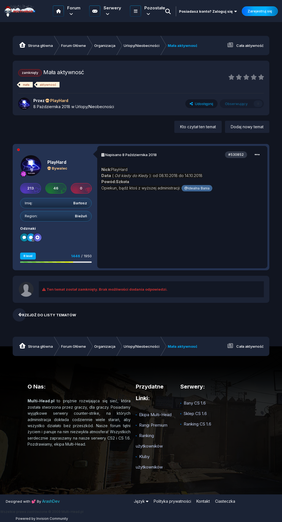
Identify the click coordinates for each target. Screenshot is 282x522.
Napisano (131, 154)
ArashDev (51, 501)
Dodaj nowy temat (247, 126)
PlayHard (56, 162)
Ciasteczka (225, 501)
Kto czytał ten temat (198, 126)
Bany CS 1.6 (195, 403)
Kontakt (203, 501)
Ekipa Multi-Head (155, 414)
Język (141, 501)
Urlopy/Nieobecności (94, 106)
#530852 (236, 154)
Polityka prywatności (172, 501)
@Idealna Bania (197, 188)
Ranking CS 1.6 (197, 424)
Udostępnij (201, 103)
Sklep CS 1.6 (195, 413)
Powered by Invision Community (42, 518)
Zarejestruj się (260, 11)
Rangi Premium (153, 425)
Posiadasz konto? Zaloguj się (208, 11)
